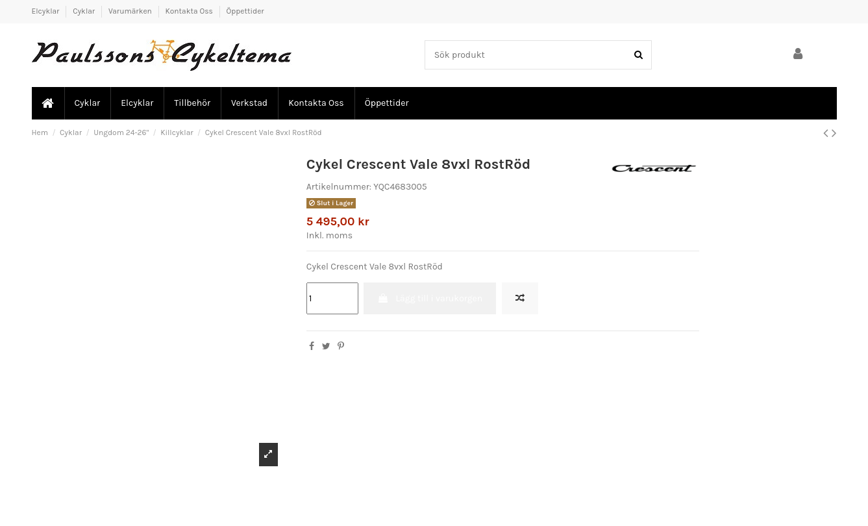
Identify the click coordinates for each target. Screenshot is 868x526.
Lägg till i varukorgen (429, 298)
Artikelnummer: (338, 186)
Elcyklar (47, 11)
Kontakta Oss (190, 11)
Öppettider (245, 11)
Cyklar (85, 11)
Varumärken (131, 11)
